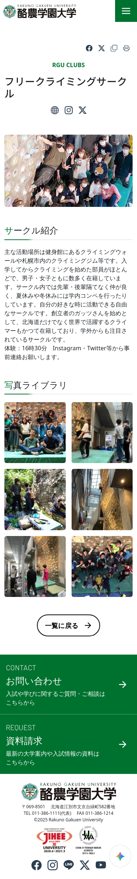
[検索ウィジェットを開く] (120, 856)
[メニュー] (126, 11)
